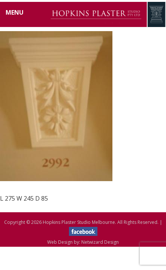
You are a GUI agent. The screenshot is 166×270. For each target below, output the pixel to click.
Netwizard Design (100, 242)
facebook (83, 231)
